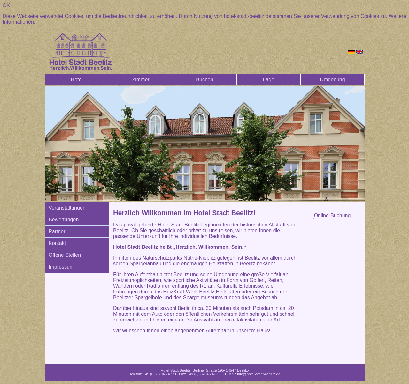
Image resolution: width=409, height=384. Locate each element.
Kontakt (57, 243)
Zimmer (140, 79)
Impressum (61, 267)
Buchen (204, 79)
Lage (268, 79)
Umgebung (332, 79)
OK (6, 5)
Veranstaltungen (67, 207)
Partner (57, 231)
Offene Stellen (65, 255)
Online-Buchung (332, 215)
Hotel (77, 79)
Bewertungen (64, 219)
